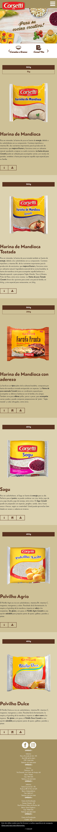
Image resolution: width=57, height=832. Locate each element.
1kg (28, 72)
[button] (9, 50)
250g (28, 312)
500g (28, 67)
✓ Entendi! (28, 829)
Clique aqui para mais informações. (13, 825)
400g (28, 427)
